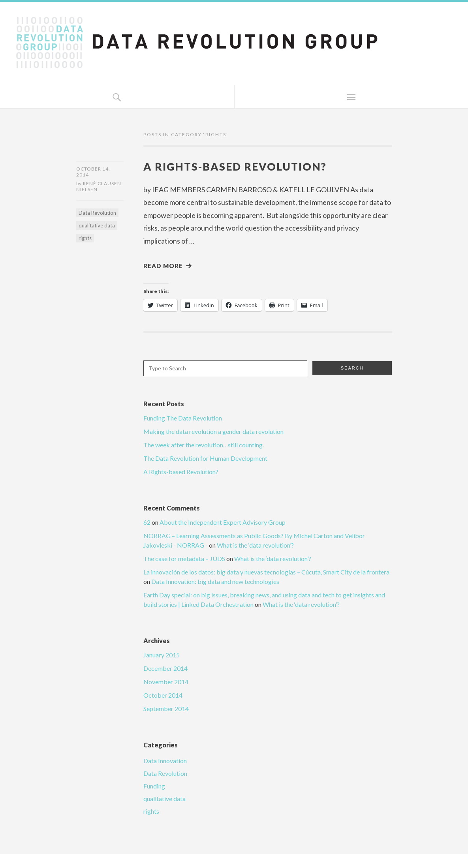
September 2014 (166, 709)
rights (85, 239)
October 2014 (162, 696)
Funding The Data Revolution (182, 418)
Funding (154, 786)
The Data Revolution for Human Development (205, 459)
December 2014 (165, 669)
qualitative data (97, 226)
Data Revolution (97, 214)
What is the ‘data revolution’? (255, 546)
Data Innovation (165, 761)
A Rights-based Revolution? (241, 166)
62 (146, 523)
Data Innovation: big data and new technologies (215, 582)
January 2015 (161, 655)
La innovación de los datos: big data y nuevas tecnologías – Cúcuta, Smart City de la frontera (266, 572)
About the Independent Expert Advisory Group (223, 523)
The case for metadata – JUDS (184, 559)
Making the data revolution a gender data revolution (213, 432)
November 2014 (165, 682)
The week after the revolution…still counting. (203, 445)
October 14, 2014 (93, 172)
